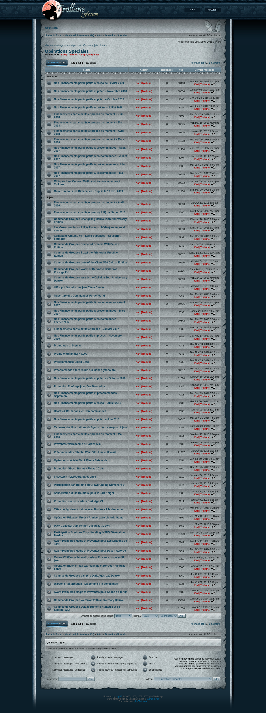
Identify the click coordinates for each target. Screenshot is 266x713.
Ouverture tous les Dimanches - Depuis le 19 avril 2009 (88, 191)
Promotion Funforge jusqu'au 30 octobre (79, 386)
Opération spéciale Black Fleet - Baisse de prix (83, 460)
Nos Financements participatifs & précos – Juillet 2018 (88, 107)
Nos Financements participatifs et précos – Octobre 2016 (90, 378)
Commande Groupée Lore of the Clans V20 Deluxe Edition (90, 262)
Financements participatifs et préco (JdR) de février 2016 (89, 212)
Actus (99, 35)
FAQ (192, 10)
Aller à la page (198, 63)
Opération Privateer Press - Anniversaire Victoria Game (88, 517)
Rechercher (213, 10)
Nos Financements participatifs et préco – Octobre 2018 (89, 99)
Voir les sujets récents (95, 45)
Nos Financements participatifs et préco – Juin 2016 (86, 419)
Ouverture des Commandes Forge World (79, 295)
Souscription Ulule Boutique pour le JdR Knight (84, 493)
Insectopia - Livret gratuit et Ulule (75, 476)
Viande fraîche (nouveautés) (79, 35)
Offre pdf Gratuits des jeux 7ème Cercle (79, 287)
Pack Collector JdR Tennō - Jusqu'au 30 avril (82, 525)
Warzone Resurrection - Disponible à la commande (86, 583)
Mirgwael (93, 54)
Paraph (83, 54)
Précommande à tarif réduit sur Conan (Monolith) (85, 370)
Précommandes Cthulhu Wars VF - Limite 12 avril (85, 452)
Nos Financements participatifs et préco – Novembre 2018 (90, 91)
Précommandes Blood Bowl (71, 361)
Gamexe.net (153, 699)
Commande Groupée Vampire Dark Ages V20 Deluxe (87, 575)
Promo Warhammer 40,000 (70, 353)
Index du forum (54, 35)
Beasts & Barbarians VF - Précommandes (80, 411)
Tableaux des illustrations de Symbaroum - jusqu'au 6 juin (90, 427)
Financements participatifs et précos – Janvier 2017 (86, 329)
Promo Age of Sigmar (67, 345)
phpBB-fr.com (140, 701)
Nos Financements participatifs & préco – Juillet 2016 (87, 403)
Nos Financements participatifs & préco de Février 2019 (89, 83)
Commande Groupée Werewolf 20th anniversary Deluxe (89, 600)
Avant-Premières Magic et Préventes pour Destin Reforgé (90, 550)
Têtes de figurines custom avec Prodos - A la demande (88, 509)
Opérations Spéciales (116, 35)
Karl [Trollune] (69, 54)
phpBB (119, 696)
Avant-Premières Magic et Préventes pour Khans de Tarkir (90, 592)
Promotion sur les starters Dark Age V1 (78, 501)
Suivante (216, 63)
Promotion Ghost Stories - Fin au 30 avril (80, 468)
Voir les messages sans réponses (63, 45)
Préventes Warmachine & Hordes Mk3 (78, 444)
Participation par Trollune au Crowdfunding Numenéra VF (90, 484)
